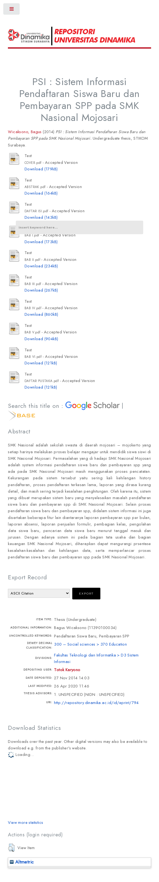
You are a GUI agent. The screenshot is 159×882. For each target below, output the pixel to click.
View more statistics (25, 822)
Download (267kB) (41, 290)
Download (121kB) (41, 363)
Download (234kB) (41, 266)
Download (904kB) (41, 339)
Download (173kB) (41, 242)
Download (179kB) (41, 169)
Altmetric (22, 862)
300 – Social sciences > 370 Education (90, 644)
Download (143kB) (41, 217)
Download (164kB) (41, 193)
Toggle (12, 10)
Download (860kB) (41, 314)
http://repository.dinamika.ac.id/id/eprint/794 (96, 702)
